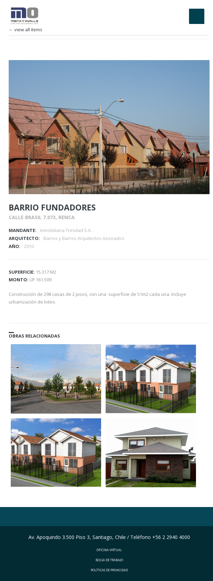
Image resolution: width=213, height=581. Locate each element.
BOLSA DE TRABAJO (109, 556)
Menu (196, 16)
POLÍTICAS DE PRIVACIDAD (109, 566)
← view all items (25, 29)
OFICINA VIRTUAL (109, 546)
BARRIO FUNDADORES (52, 203)
